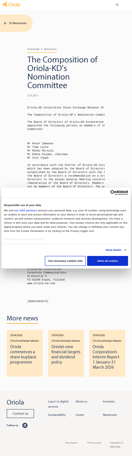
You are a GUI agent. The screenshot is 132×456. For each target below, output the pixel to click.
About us (81, 401)
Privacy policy (94, 442)
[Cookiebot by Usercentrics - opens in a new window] (113, 192)
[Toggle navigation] (127, 5)
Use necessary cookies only (65, 260)
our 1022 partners (25, 210)
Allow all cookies (107, 260)
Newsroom (50, 49)
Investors (109, 401)
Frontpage (33, 49)
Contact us (20, 413)
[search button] (116, 5)
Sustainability (56, 415)
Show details (114, 249)
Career (79, 415)
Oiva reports (71, 442)
